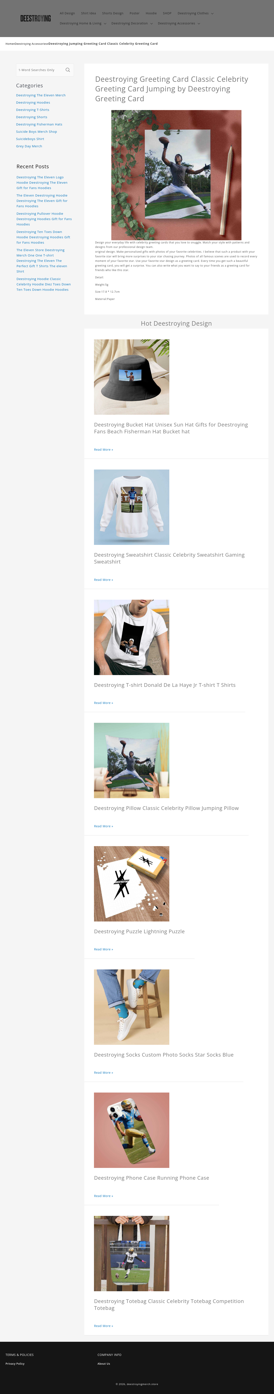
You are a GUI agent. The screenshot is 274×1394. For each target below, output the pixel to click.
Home (9, 44)
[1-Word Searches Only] (40, 70)
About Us (104, 1364)
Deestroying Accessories (31, 44)
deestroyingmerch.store (142, 1384)
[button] (195, 13)
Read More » (103, 449)
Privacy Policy (15, 1364)
